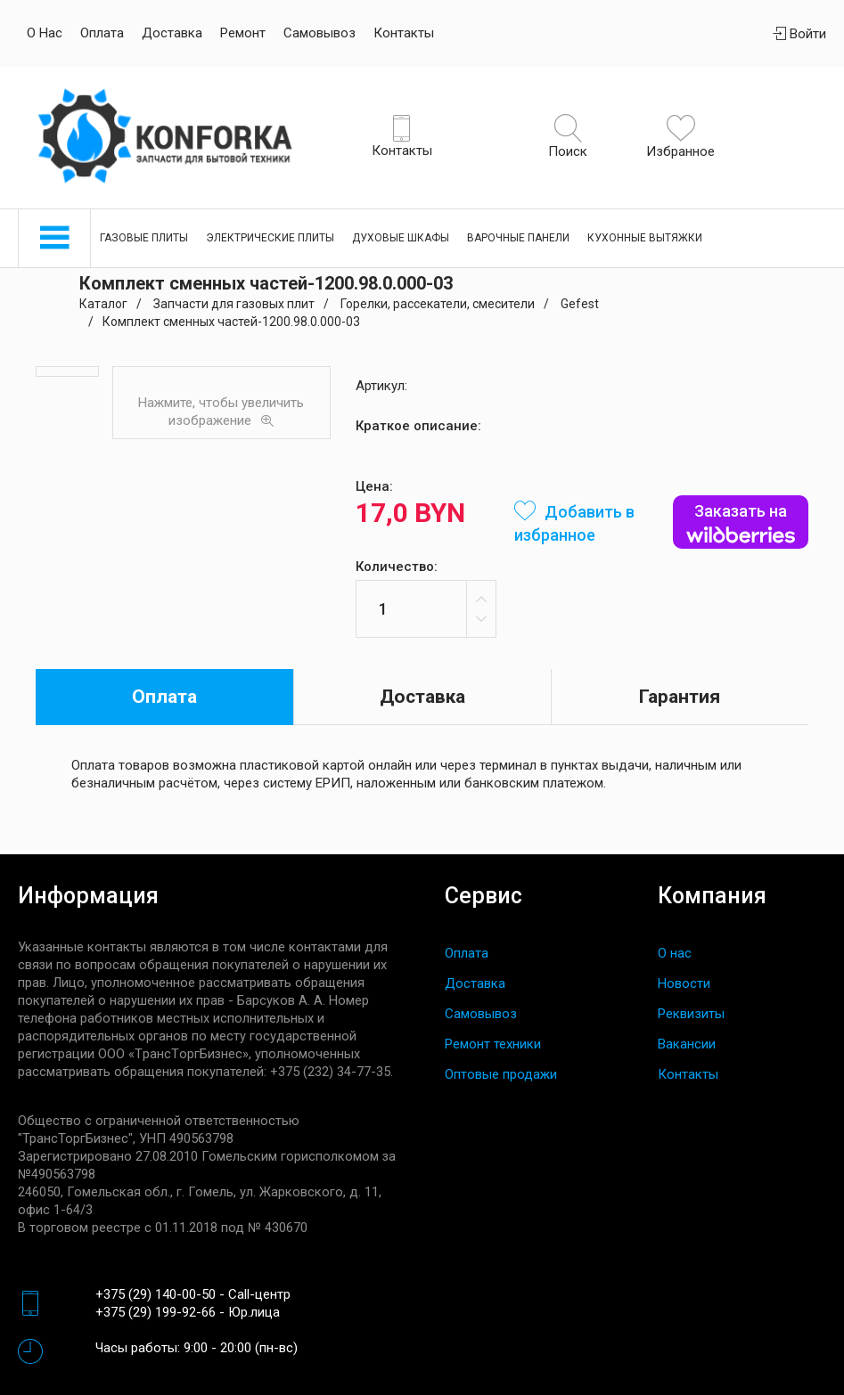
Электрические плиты (270, 238)
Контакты (403, 33)
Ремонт (243, 33)
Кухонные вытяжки (644, 238)
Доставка (172, 33)
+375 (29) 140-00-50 (155, 1294)
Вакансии (687, 1044)
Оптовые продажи (501, 1074)
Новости (684, 983)
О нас (44, 33)
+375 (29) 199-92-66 (155, 1312)
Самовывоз (319, 33)
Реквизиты (691, 1014)
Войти (799, 34)
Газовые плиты (144, 238)
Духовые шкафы (400, 238)
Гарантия (679, 696)
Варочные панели (518, 238)
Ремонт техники (493, 1044)
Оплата (102, 33)
